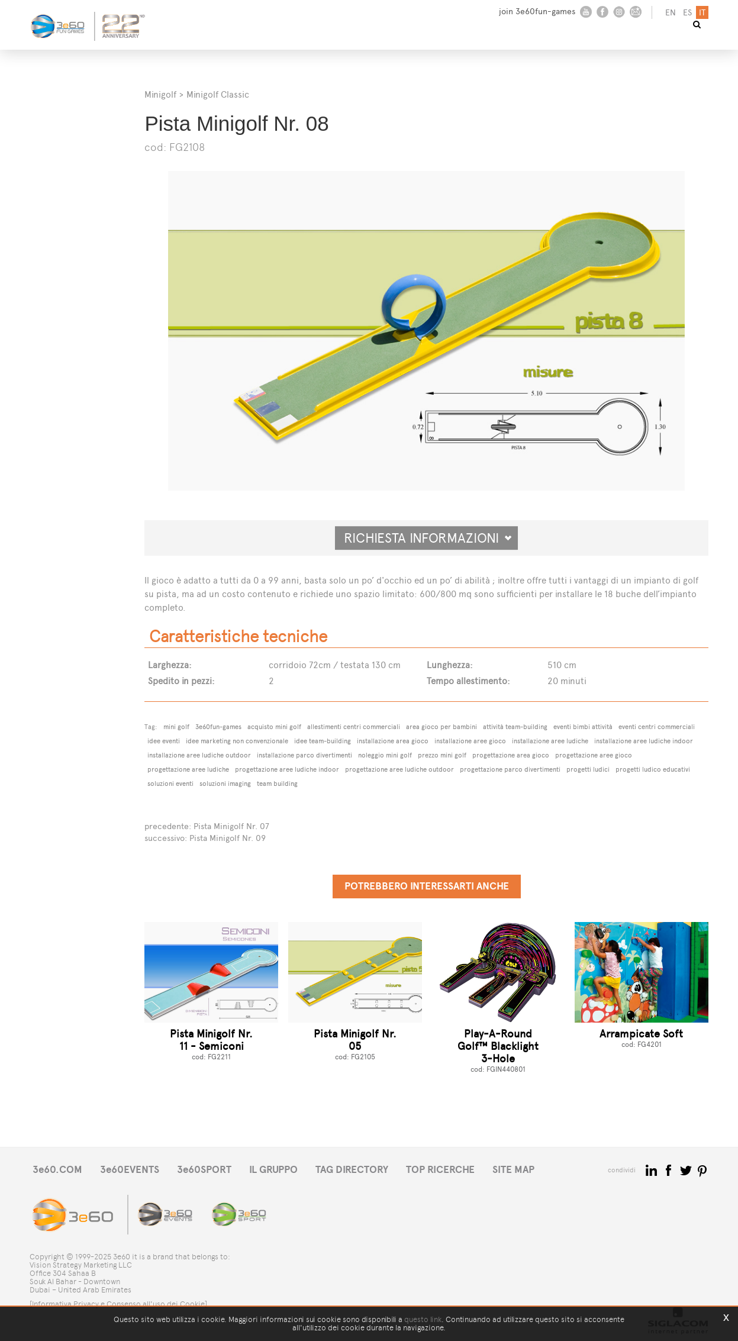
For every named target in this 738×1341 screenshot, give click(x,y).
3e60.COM (57, 1169)
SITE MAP (513, 1169)
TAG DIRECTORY (351, 1169)
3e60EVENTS (129, 1169)
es (687, 13)
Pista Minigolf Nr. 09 (227, 838)
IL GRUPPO (273, 1169)
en (670, 13)
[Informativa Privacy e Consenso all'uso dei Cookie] (118, 1304)
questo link (422, 1319)
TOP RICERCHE (440, 1169)
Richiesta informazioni (428, 538)
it (702, 13)
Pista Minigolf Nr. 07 (231, 826)
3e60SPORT (204, 1169)
